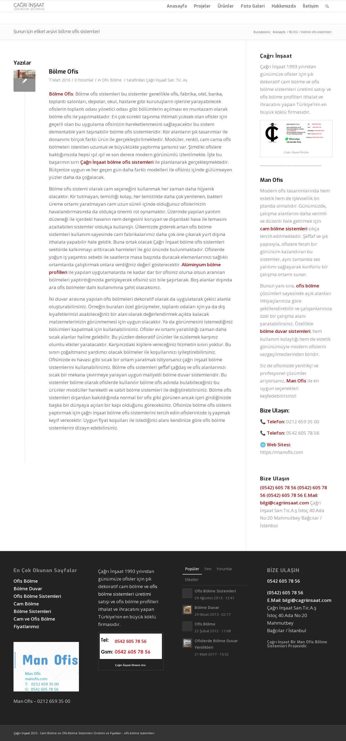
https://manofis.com (281, 452)
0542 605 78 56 (302, 433)
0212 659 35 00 (302, 421)
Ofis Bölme (112, 80)
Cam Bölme (27, 604)
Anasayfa (279, 32)
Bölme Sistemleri (32, 611)
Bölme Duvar (28, 588)
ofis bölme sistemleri (139, 733)
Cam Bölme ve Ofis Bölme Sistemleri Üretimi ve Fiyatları (80, 733)
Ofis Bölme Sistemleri (37, 596)
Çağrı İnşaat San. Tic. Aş (166, 80)
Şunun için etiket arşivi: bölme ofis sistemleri (57, 31)
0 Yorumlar (84, 80)
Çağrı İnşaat (22, 733)
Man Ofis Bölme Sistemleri (297, 644)
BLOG (293, 32)
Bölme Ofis (63, 72)
